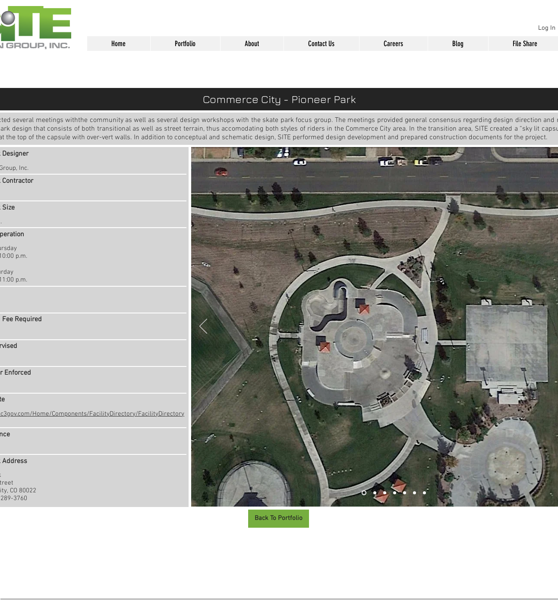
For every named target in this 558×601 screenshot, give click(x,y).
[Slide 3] (384, 493)
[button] (185, 43)
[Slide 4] (394, 493)
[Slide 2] (374, 493)
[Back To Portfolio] (278, 519)
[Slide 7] (424, 493)
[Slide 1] (364, 493)
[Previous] (203, 327)
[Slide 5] (404, 493)
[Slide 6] (414, 493)
